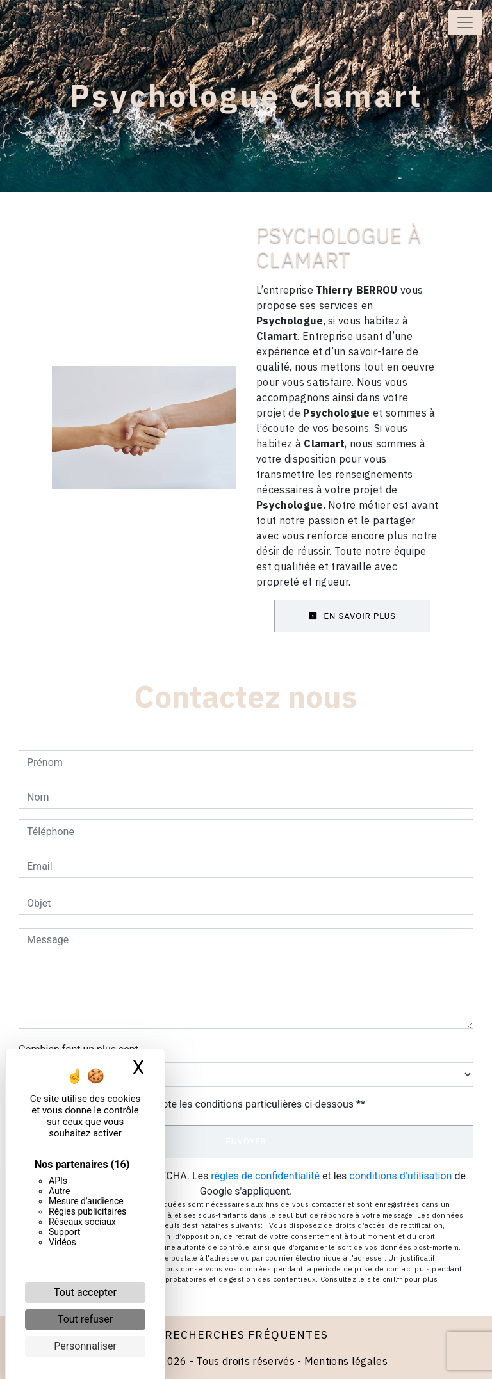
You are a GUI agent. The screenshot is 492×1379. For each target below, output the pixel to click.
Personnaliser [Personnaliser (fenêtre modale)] (85, 1346)
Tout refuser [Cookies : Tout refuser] (85, 1319)
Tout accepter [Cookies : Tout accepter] (85, 1292)
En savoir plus (352, 616)
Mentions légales (345, 1361)
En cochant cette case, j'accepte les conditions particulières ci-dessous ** (198, 1104)
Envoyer (246, 1141)
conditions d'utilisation (400, 1176)
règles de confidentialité (265, 1176)
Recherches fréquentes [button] (246, 1334)
